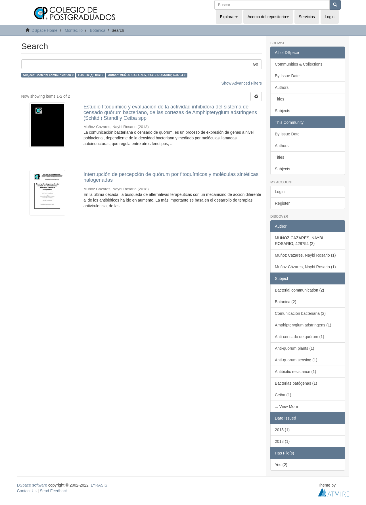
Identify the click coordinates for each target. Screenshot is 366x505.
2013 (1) (282, 430)
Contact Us (27, 491)
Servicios (307, 16)
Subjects (282, 110)
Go (255, 64)
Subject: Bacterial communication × (48, 75)
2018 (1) (282, 441)
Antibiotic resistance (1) (295, 371)
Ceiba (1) (283, 395)
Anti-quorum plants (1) (294, 348)
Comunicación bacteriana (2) (300, 313)
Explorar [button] (229, 16)
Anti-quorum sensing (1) (296, 360)
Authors (281, 87)
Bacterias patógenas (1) (296, 383)
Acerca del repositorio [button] (268, 16)
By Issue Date (287, 76)
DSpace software (32, 485)
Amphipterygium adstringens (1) (303, 325)
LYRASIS (99, 485)
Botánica (97, 30)
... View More (286, 406)
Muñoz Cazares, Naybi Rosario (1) (305, 255)
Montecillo (74, 30)
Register (282, 203)
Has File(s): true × (90, 75)
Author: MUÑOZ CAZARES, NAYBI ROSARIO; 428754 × (146, 75)
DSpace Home (44, 30)
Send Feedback (54, 491)
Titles (279, 99)
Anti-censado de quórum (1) (299, 336)
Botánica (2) (285, 301)
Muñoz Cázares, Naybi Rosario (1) (305, 267)
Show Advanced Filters (241, 83)
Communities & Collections (298, 64)
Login (280, 191)
